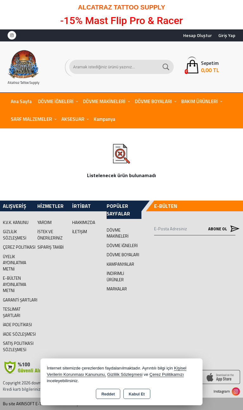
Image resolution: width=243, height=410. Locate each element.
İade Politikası (17, 324)
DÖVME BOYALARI (153, 101)
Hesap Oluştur (197, 35)
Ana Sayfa (21, 101)
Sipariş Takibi (50, 247)
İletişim (79, 231)
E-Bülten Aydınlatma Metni (14, 284)
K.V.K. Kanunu (15, 222)
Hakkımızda (83, 222)
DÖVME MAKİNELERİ (104, 101)
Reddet (108, 394)
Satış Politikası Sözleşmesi (18, 346)
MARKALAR (117, 289)
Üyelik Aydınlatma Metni (14, 262)
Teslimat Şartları (12, 312)
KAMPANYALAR (120, 264)
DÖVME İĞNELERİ (55, 101)
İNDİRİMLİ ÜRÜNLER (115, 276)
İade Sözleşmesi (19, 334)
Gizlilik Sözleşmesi (14, 234)
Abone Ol (221, 229)
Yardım (44, 222)
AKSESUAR (72, 119)
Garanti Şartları (20, 300)
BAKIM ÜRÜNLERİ (199, 101)
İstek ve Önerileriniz (50, 234)
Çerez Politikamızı (166, 374)
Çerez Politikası (19, 247)
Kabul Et (137, 394)
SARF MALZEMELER (31, 119)
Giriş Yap (226, 35)
